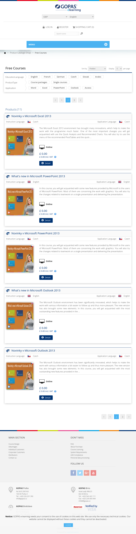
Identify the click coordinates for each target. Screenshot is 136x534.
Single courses (60, 82)
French (47, 77)
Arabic (98, 77)
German (61, 77)
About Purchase (76, 447)
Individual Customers (16, 449)
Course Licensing (77, 449)
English (34, 77)
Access (88, 88)
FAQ (72, 444)
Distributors (13, 455)
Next (80, 100)
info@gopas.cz (21, 498)
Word (33, 88)
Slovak (86, 77)
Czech (74, 77)
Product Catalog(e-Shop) (20, 52)
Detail (46, 163)
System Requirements (79, 452)
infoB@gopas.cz (84, 501)
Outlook (75, 88)
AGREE (68, 525)
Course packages (39, 82)
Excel (44, 88)
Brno (84, 488)
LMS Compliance (77, 455)
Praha (22, 488)
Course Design (14, 444)
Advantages (13, 447)
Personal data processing (80, 458)
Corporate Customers (17, 452)
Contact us (12, 458)
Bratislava (24, 506)
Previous (55, 100)
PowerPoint (59, 88)
